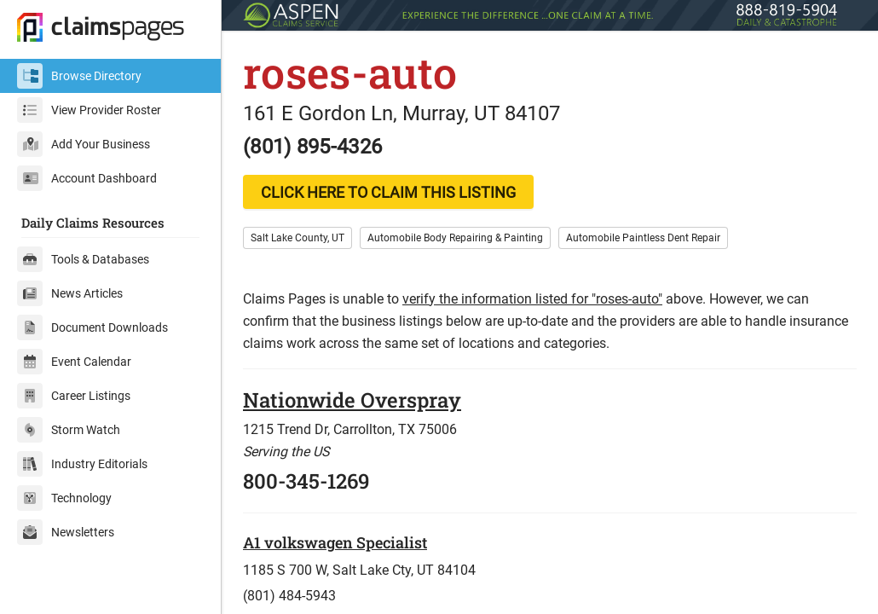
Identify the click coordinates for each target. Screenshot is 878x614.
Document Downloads (92, 327)
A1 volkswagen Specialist (335, 542)
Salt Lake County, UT (297, 238)
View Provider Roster (89, 110)
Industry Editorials (82, 464)
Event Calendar (74, 361)
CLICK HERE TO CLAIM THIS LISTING (388, 192)
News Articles (70, 293)
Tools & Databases (83, 259)
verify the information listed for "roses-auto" (532, 299)
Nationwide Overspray (352, 400)
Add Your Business (83, 144)
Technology (64, 498)
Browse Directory (79, 76)
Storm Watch (68, 430)
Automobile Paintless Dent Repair (643, 238)
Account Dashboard (87, 178)
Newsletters (65, 532)
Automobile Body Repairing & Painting (455, 238)
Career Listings (73, 395)
